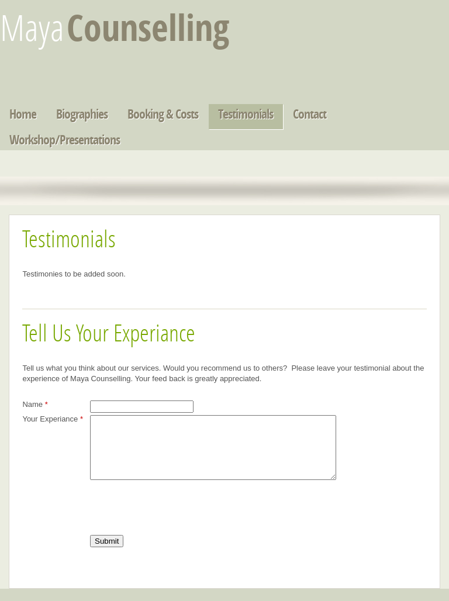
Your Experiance (52, 419)
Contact (309, 115)
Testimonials (245, 115)
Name (34, 404)
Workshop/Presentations (64, 141)
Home (22, 115)
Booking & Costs (162, 115)
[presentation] (179, 521)
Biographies (82, 115)
